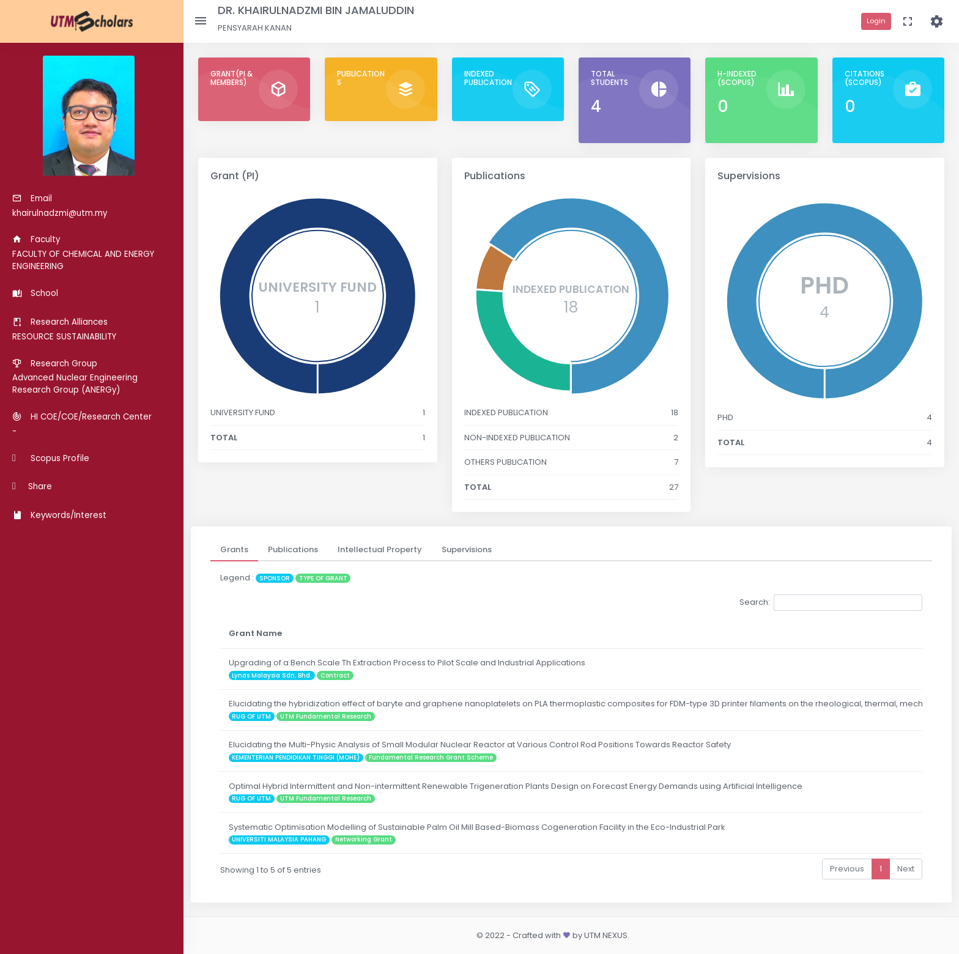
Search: (830, 602)
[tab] (234, 550)
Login (876, 21)
